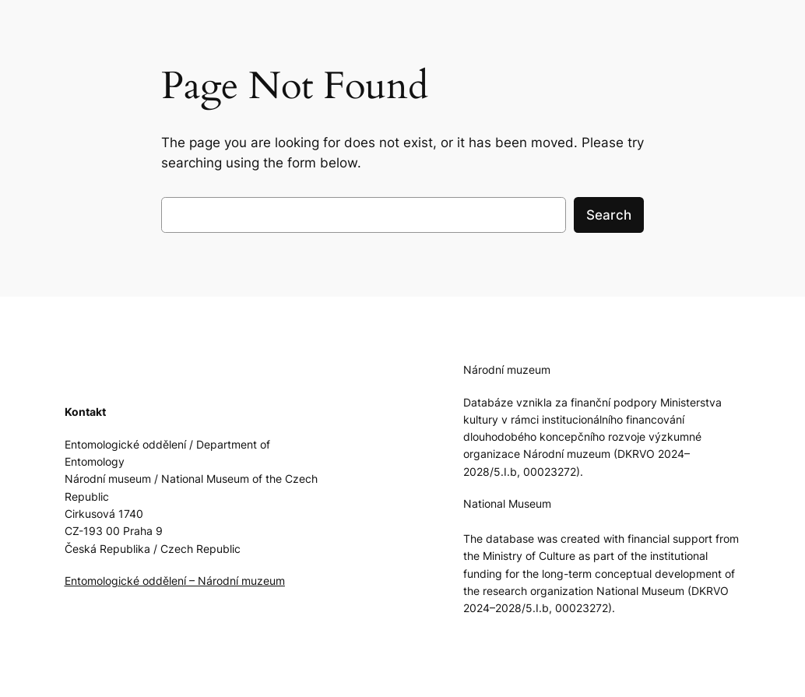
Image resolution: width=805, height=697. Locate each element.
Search (608, 215)
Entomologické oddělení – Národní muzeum (175, 580)
